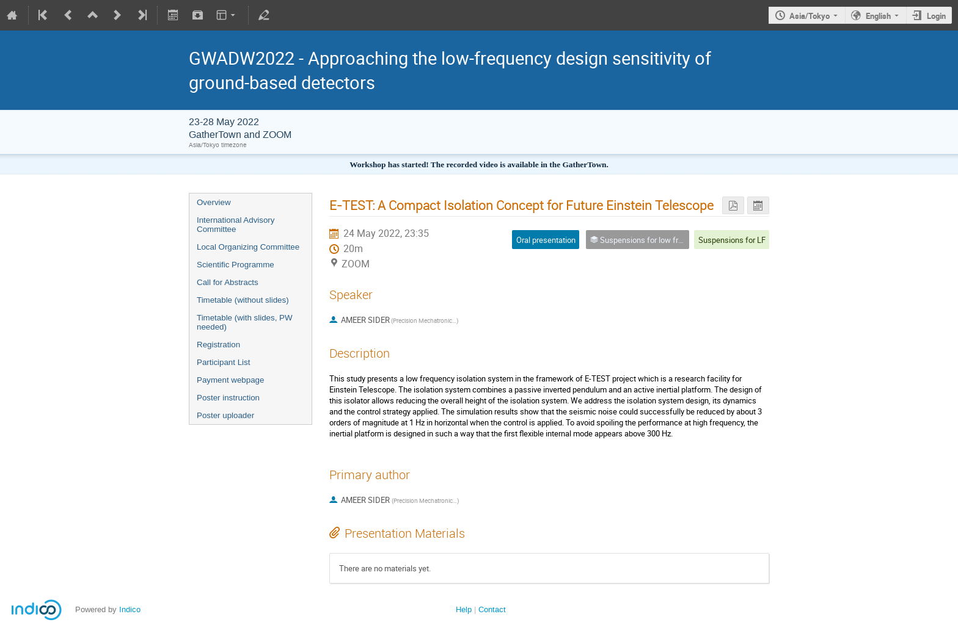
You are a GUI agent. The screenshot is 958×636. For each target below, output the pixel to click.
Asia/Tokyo (809, 15)
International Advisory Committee (235, 224)
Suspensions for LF (732, 239)
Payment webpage (230, 380)
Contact (492, 609)
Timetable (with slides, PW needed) (245, 322)
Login (936, 15)
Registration (218, 344)
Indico (130, 609)
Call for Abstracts (227, 282)
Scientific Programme (235, 264)
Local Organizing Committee (248, 246)
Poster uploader (225, 415)
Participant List (223, 362)
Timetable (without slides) (243, 300)
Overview (214, 202)
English (878, 15)
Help (464, 609)
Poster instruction (228, 397)
